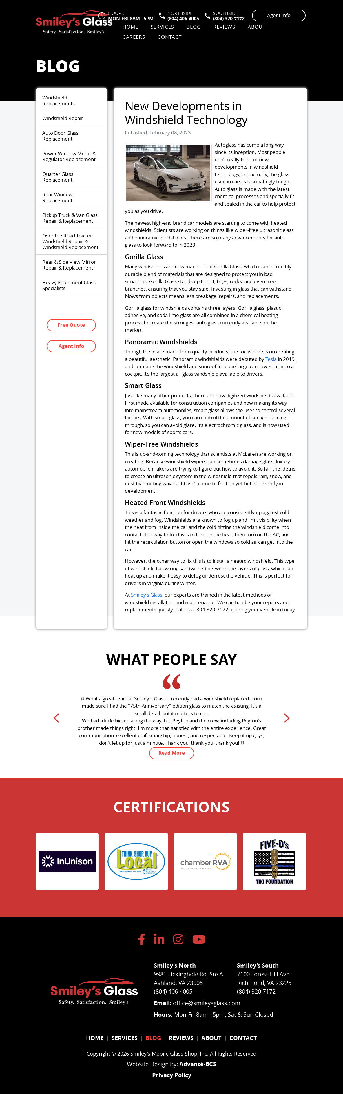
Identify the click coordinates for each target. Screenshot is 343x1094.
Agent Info (279, 15)
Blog (194, 26)
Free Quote (71, 325)
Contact (170, 37)
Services (162, 26)
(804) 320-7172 (229, 18)
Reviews (224, 26)
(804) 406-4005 (183, 18)
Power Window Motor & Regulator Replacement (69, 156)
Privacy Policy (171, 1074)
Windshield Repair (62, 118)
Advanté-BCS (197, 1063)
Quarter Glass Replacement (57, 177)
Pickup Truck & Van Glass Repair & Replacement (70, 218)
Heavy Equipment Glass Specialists (69, 285)
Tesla (271, 359)
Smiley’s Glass (146, 594)
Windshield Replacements (58, 100)
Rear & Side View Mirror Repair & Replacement (69, 265)
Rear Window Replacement (57, 197)
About (256, 26)
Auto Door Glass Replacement (60, 136)
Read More (171, 753)
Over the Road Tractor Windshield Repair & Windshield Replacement (70, 241)
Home (130, 26)
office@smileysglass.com (206, 1003)
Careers (134, 37)
